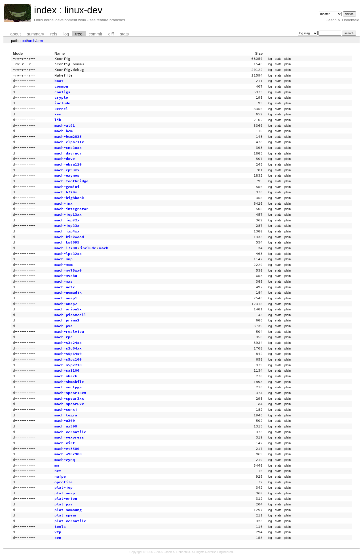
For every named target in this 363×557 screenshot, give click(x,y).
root (23, 41)
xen (57, 537)
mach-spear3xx (69, 398)
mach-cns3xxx (68, 147)
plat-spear (65, 515)
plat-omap (64, 493)
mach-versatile (70, 431)
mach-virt (64, 442)
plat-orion (65, 498)
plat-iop (63, 487)
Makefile (63, 75)
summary (35, 34)
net (57, 470)
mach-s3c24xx (68, 342)
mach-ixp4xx (66, 231)
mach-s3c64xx (68, 348)
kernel (61, 108)
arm (39, 41)
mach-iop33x (66, 225)
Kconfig (62, 58)
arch (31, 41)
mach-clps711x (69, 141)
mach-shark (65, 376)
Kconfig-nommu (69, 64)
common (61, 86)
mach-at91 (64, 125)
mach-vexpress (69, 437)
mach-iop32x (66, 220)
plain (287, 58)
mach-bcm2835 (68, 136)
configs (62, 92)
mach (103, 247)
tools (60, 526)
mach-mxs (63, 281)
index (45, 10)
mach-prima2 (66, 320)
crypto (61, 97)
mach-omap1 (65, 298)
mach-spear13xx (70, 392)
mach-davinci (68, 153)
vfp (57, 532)
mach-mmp (63, 259)
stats (124, 34)
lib (57, 119)
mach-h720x (65, 192)
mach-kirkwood (69, 236)
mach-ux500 (65, 426)
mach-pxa (63, 325)
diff (111, 34)
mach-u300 (64, 420)
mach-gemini (66, 186)
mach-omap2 (65, 303)
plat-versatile (70, 520)
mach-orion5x (68, 309)
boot (59, 80)
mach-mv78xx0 (68, 270)
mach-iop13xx (68, 214)
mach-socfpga (68, 387)
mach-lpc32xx (68, 253)
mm (56, 465)
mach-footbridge (71, 181)
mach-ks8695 (66, 242)
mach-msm (63, 264)
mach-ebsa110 (68, 164)
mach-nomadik (68, 292)
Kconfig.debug (69, 69)
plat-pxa (63, 504)
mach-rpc (63, 336)
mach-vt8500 (66, 448)
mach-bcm (63, 130)
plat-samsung (68, 509)
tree (78, 34)
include (62, 103)
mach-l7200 (65, 247)
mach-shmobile (69, 381)
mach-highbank (69, 197)
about (15, 34)
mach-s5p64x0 (68, 353)
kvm (57, 114)
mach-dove (64, 158)
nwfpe (60, 476)
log (66, 34)
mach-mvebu (65, 275)
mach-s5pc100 (68, 359)
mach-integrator (71, 208)
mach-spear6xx (69, 403)
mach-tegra (65, 415)
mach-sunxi (65, 409)
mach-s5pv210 (68, 365)
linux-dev (83, 10)
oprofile (63, 482)
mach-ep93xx (66, 170)
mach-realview (69, 331)
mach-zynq (64, 459)
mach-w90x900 (68, 454)
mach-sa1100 (66, 370)
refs (53, 34)
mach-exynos (66, 175)
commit (95, 34)
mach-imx (63, 203)
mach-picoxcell (70, 314)
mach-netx (64, 287)
